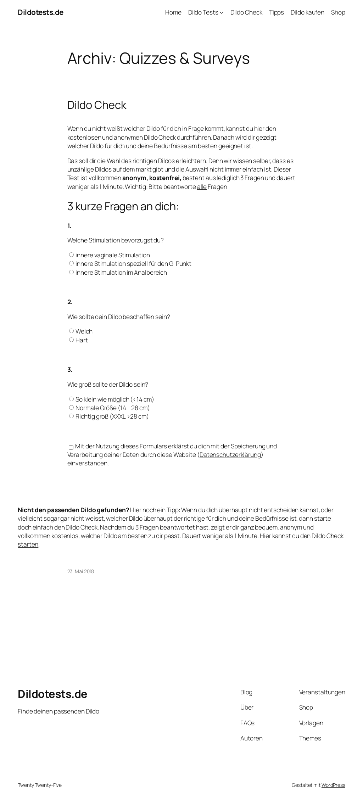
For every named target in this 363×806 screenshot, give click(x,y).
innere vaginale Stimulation (113, 255)
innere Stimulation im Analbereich (121, 272)
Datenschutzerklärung (230, 454)
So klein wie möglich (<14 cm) (115, 399)
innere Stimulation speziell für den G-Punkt (133, 263)
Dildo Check (96, 105)
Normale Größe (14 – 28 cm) (113, 407)
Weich (84, 331)
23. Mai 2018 (80, 571)
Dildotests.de (40, 12)
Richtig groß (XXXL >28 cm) (112, 416)
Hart (82, 340)
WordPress (333, 785)
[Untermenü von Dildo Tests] (221, 12)
